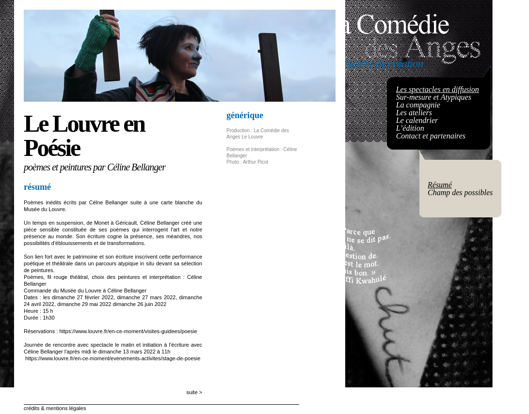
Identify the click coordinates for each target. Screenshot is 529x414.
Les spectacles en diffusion (437, 89)
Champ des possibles (460, 192)
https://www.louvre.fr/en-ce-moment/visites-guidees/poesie (128, 331)
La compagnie (418, 105)
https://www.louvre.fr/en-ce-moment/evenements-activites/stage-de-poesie (112, 358)
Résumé (440, 185)
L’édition (410, 128)
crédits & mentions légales (55, 408)
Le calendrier (417, 120)
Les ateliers (414, 112)
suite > (194, 392)
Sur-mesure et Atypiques (433, 97)
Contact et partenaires (430, 136)
